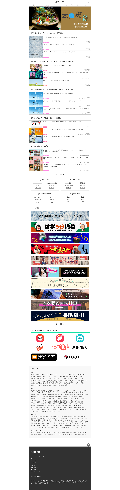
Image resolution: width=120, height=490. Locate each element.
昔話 (66, 385)
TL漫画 (43, 391)
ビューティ (37, 422)
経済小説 (33, 378)
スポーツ (39, 425)
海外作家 (33, 376)
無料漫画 (33, 398)
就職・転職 (34, 434)
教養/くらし (85, 5)
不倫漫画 (80, 404)
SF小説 (38, 185)
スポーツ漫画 (64, 391)
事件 (63, 427)
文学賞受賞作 (34, 384)
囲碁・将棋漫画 (68, 407)
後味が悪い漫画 (79, 402)
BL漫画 (33, 391)
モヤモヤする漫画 (35, 402)
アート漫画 (61, 409)
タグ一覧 (33, 463)
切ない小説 (62, 382)
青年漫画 (82, 185)
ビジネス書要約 (41, 432)
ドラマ (58, 423)
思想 (60, 427)
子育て (80, 422)
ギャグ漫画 (49, 391)
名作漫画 (47, 405)
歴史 (68, 197)
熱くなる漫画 (73, 404)
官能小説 (80, 376)
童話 (62, 385)
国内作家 (39, 376)
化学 (51, 416)
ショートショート (75, 378)
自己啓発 (79, 432)
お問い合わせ (34, 467)
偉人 (35, 420)
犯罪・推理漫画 (73, 396)
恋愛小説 (51, 185)
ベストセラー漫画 (73, 400)
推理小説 (47, 384)
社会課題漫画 (44, 411)
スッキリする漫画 (79, 398)
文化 (77, 427)
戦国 (44, 420)
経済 (62, 416)
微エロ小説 (80, 382)
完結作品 (51, 396)
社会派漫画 (41, 404)
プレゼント (41, 427)
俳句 (56, 384)
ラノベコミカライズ (56, 407)
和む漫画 (64, 405)
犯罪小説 (41, 384)
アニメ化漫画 (50, 398)
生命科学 (54, 418)
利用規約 (33, 465)
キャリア (33, 432)
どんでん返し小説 (82, 380)
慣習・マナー (41, 423)
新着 (54, 5)
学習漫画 (62, 402)
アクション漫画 (41, 398)
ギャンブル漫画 (35, 411)
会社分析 (58, 432)
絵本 (40, 385)
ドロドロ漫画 (43, 400)
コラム (84, 423)
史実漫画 (42, 409)
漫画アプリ (81, 396)
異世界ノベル (34, 385)
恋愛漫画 (68, 188)
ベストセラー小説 (35, 382)
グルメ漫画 (56, 391)
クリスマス (34, 427)
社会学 (74, 416)
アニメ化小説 (63, 380)
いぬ (65, 420)
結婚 (76, 422)
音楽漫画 (50, 393)
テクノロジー (34, 416)
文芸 (72, 5)
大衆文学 (45, 376)
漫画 (78, 5)
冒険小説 (56, 380)
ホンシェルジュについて (37, 456)
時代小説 (51, 188)
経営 (58, 416)
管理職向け (38, 199)
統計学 (74, 418)
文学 (85, 418)
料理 (32, 423)
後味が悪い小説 (53, 382)
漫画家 (38, 394)
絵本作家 (45, 385)
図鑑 (59, 385)
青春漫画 (65, 396)
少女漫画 (82, 188)
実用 (84, 432)
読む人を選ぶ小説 (71, 382)
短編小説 (50, 380)
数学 (41, 418)
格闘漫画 (45, 396)
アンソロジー (56, 378)
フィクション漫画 (51, 409)
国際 (52, 427)
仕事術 (52, 199)
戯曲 (82, 378)
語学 (67, 432)
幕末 (52, 420)
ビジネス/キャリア (36, 430)
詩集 (50, 378)
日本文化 (72, 427)
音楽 (66, 423)
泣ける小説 (34, 380)
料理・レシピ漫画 (56, 405)
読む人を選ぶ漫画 (64, 404)
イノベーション (69, 434)
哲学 (68, 199)
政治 (44, 418)
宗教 (68, 202)
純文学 (51, 376)
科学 (82, 199)
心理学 (82, 202)
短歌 (52, 384)
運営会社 (33, 469)
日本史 (48, 420)
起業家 (84, 434)
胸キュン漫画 (69, 402)
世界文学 (56, 376)
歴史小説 (68, 376)
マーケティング (51, 197)
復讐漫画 (33, 405)
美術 (74, 425)
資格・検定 (73, 432)
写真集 (74, 423)
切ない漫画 (48, 404)
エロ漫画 (57, 398)
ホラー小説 (38, 188)
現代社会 (47, 427)
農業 (78, 418)
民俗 (81, 427)
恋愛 (35, 423)
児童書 (54, 385)
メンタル (67, 422)
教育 (72, 422)
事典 (50, 385)
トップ (47, 5)
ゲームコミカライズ (44, 407)
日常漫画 (80, 393)
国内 (56, 427)
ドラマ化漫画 (34, 400)
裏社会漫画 (83, 409)
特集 (34, 5)
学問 (54, 416)
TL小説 (43, 374)
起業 (37, 202)
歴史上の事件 (58, 420)
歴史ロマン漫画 (35, 409)
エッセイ (45, 378)
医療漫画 (78, 394)
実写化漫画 (34, 404)
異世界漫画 (51, 394)
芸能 (70, 423)
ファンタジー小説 (52, 183)
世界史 (40, 420)
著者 (79, 434)
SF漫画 (38, 391)
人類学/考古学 (34, 418)
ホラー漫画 (34, 393)
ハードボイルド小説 (51, 374)
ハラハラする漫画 (53, 400)
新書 (85, 425)
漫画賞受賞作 (40, 405)
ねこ (32, 422)
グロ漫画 (71, 398)
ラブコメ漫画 (34, 407)
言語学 (70, 416)
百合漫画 (72, 394)
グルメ (73, 420)
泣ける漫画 (58, 396)
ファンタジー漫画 (68, 185)
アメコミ (39, 396)
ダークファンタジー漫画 (71, 409)
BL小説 (33, 374)
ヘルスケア (61, 422)
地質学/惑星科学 (62, 418)
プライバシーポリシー (37, 472)
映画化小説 (45, 382)
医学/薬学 (42, 416)
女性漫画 (56, 393)
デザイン (45, 425)
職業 (45, 434)
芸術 (82, 197)
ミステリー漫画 (42, 393)
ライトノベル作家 (79, 384)
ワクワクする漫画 (46, 402)
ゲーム (53, 423)
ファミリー (53, 422)
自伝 (81, 425)
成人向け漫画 (65, 394)
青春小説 (62, 376)
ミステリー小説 (37, 183)
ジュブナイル (65, 378)
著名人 (79, 423)
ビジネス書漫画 (63, 400)
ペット (78, 420)
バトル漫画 (68, 183)
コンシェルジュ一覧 (62, 5)
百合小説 (39, 378)
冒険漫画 (33, 394)
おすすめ (40, 5)
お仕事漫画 (64, 398)
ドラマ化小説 (72, 380)
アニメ (48, 423)
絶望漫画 (55, 404)
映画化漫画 (56, 402)
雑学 (76, 434)
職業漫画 (57, 394)
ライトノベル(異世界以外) (66, 384)
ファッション (45, 422)
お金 (52, 202)
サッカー (33, 425)
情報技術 (40, 434)
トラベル (83, 420)
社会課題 (50, 434)
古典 (39, 380)
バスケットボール (54, 425)
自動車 (62, 425)
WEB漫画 (33, 396)
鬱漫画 (70, 405)
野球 (78, 425)
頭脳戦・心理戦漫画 (78, 407)
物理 (82, 418)
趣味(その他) (68, 425)
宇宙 (47, 416)
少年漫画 (82, 183)
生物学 (49, 418)
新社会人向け (37, 197)
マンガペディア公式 (54, 411)
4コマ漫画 (85, 394)
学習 (63, 432)
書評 (67, 427)
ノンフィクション (59, 434)
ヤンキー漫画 (77, 405)
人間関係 (85, 422)
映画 (62, 423)
